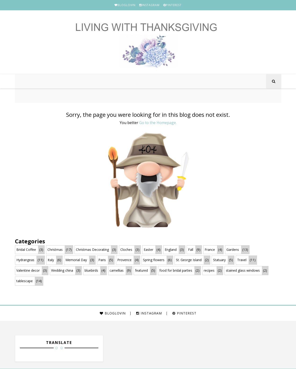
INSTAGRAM (149, 5)
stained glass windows (243, 270)
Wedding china (62, 270)
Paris (102, 260)
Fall (190, 250)
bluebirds (91, 270)
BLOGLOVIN (125, 5)
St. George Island (189, 260)
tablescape (24, 281)
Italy (51, 260)
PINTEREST (172, 5)
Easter (148, 250)
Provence (124, 260)
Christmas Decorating (92, 250)
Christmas (55, 250)
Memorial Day (76, 260)
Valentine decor (28, 270)
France (210, 250)
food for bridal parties (175, 270)
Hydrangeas (25, 260)
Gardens (232, 250)
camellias (117, 270)
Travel (241, 260)
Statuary (219, 260)
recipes (209, 270)
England (171, 250)
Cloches (126, 250)
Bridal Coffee (26, 250)
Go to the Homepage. (158, 122)
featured (141, 270)
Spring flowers (153, 260)
